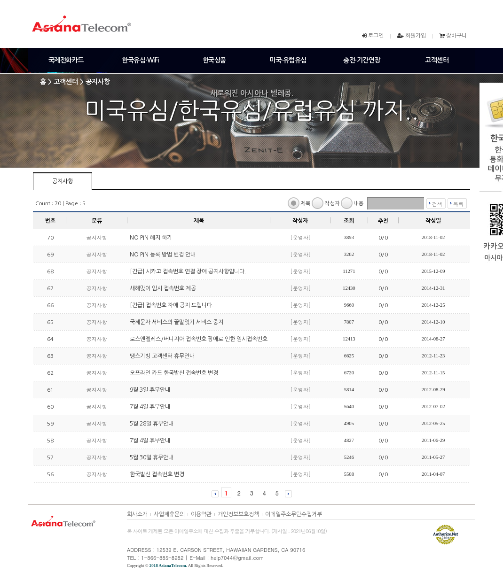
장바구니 (456, 36)
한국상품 (214, 60)
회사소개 (137, 514)
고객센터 (436, 60)
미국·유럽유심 (288, 60)
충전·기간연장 (361, 60)
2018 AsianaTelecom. (168, 565)
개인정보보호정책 (238, 514)
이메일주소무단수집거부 (293, 514)
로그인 (376, 36)
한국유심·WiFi (140, 60)
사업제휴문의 (169, 514)
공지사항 (62, 181)
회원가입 (415, 36)
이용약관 (201, 514)
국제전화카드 (66, 60)
